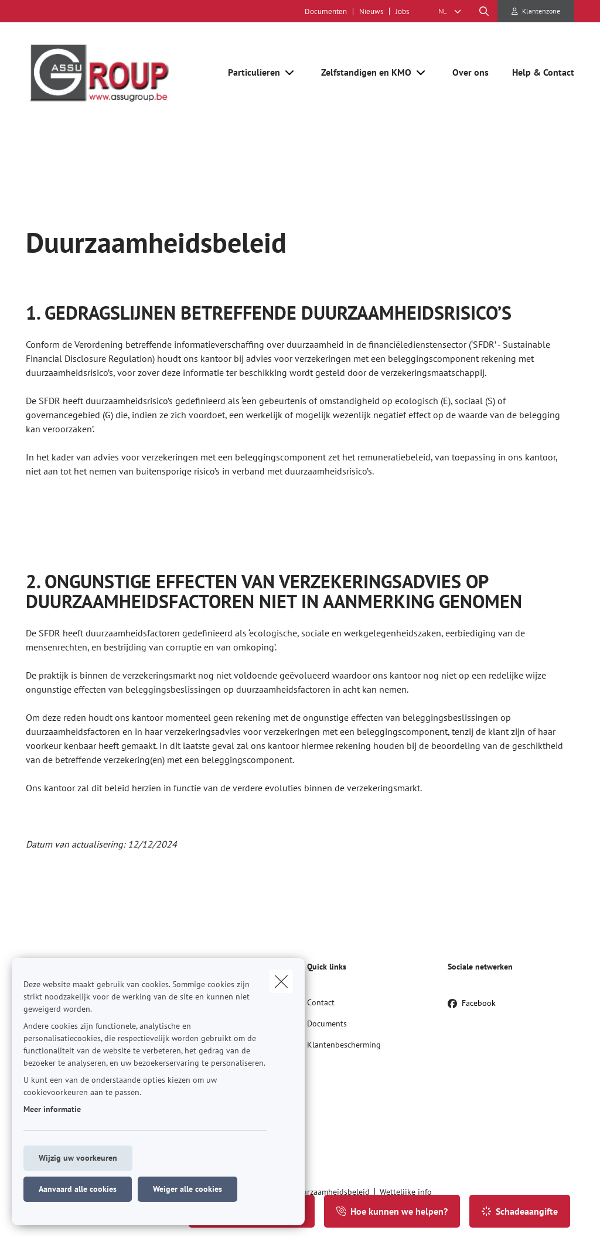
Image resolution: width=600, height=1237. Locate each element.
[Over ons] (470, 72)
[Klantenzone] (536, 11)
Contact (321, 1002)
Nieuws (371, 11)
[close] (281, 981)
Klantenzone (541, 10)
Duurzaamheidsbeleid (331, 1192)
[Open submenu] (290, 72)
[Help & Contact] (537, 72)
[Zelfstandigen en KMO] (361, 72)
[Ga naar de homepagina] (114, 72)
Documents (327, 1023)
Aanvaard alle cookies (78, 1189)
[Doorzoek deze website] (484, 11)
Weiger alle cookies (187, 1189)
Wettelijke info (406, 1192)
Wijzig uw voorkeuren (78, 1158)
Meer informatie (52, 1109)
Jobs (402, 11)
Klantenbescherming (344, 1044)
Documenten (326, 11)
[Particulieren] (249, 72)
